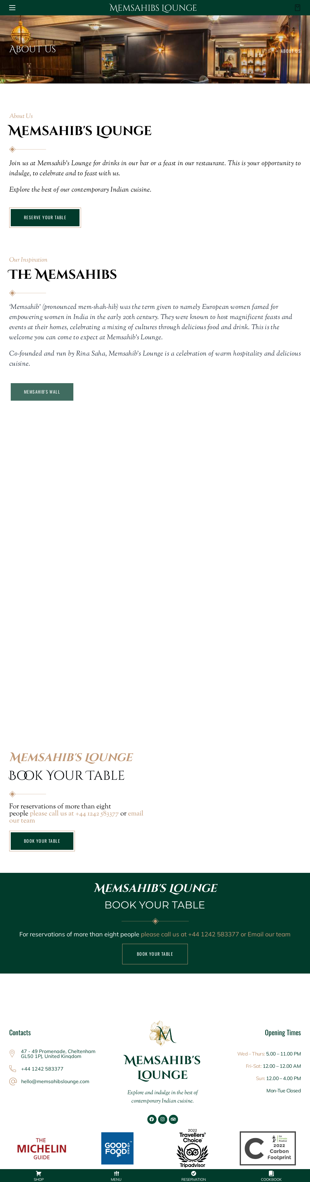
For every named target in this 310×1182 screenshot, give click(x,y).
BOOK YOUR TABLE (42, 841)
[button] (296, 7)
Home (267, 51)
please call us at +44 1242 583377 (74, 814)
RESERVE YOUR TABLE (45, 217)
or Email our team (265, 934)
